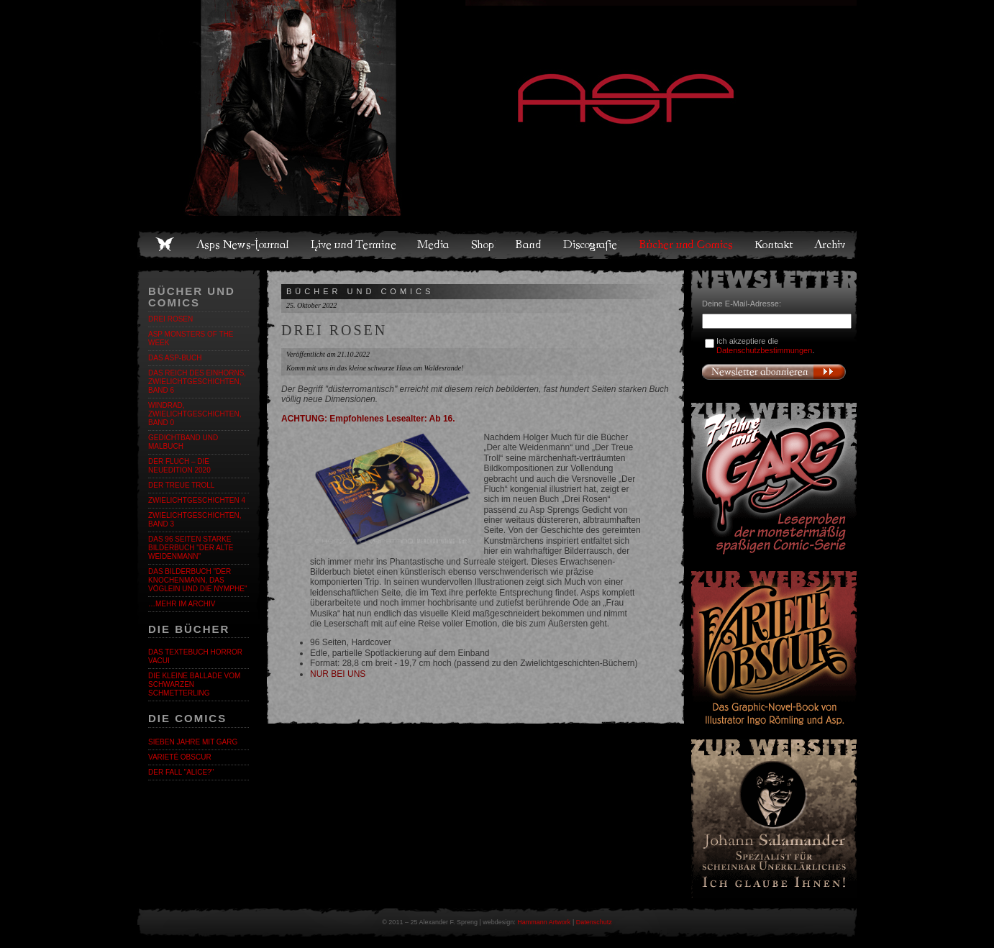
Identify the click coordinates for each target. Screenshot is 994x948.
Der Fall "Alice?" (181, 772)
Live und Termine (354, 244)
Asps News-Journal (243, 244)
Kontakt (774, 244)
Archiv (830, 244)
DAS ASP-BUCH (174, 358)
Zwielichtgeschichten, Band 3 (194, 519)
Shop (483, 244)
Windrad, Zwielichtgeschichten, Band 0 (194, 414)
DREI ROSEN (170, 319)
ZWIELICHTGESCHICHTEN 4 (196, 500)
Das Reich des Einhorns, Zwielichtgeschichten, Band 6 (197, 381)
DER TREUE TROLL (181, 485)
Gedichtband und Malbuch (183, 442)
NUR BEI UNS (337, 674)
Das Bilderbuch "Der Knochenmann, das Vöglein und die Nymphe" (197, 580)
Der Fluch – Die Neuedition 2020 (179, 465)
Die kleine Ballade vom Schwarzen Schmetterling (194, 684)
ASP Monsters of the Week (191, 338)
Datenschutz (594, 922)
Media (434, 244)
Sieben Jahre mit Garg (192, 742)
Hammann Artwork (543, 922)
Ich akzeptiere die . (765, 346)
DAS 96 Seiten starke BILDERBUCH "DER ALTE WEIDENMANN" (190, 547)
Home (165, 244)
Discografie (591, 244)
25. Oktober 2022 (311, 305)
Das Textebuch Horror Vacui (195, 656)
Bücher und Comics (686, 244)
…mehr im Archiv (181, 604)
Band (529, 244)
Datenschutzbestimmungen (764, 350)
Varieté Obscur (179, 757)
